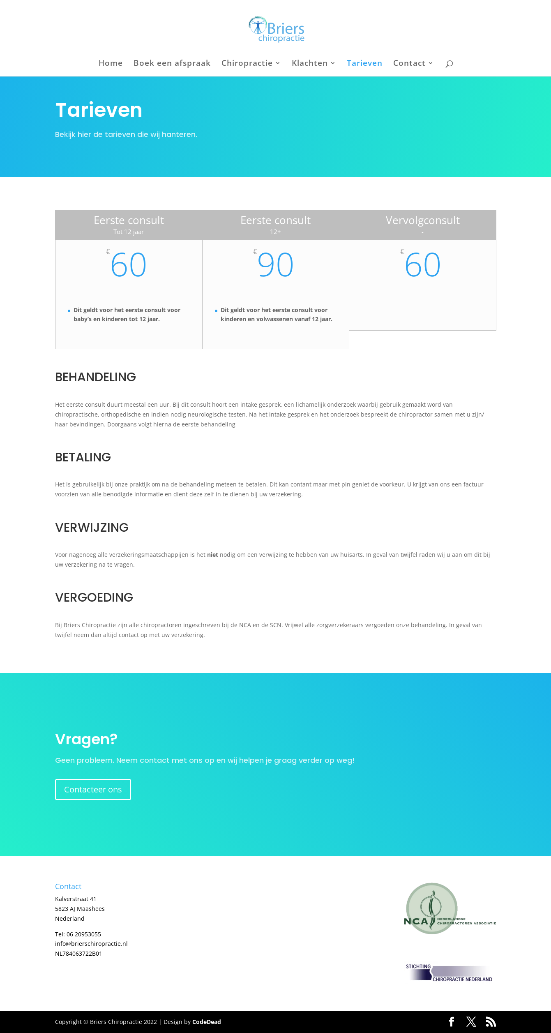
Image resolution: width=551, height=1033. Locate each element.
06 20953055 (84, 934)
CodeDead (206, 1022)
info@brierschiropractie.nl (91, 943)
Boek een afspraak (172, 64)
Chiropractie (247, 64)
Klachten (310, 64)
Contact (409, 64)
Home (111, 64)
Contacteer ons (93, 789)
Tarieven (365, 64)
